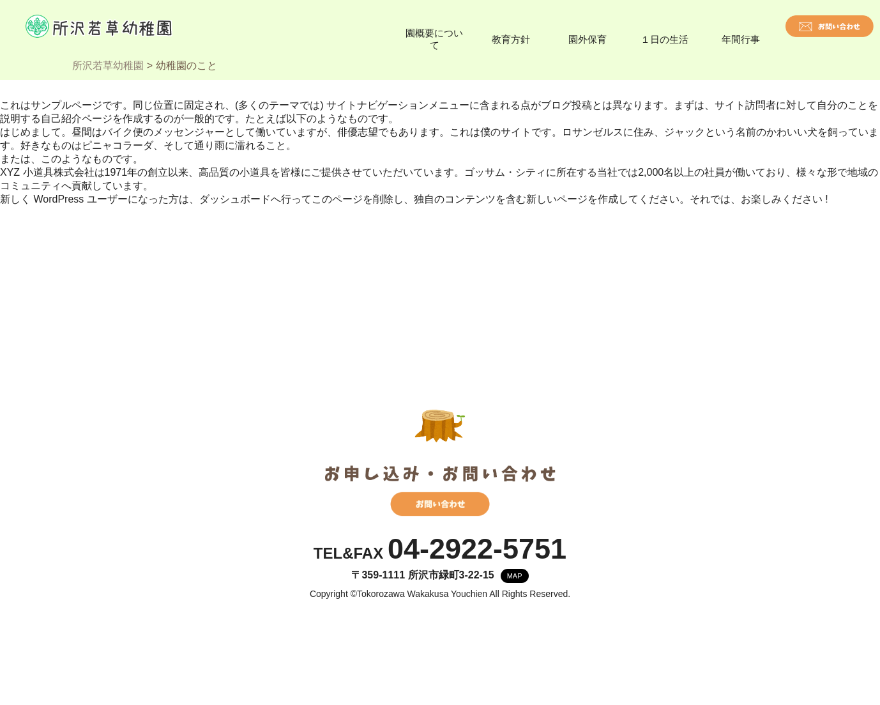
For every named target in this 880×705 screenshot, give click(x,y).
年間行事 (741, 39)
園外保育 (587, 39)
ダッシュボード (235, 199)
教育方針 (511, 39)
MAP (514, 576)
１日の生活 (664, 39)
